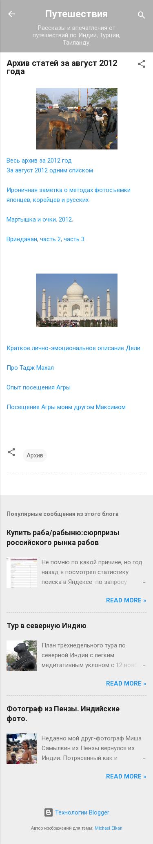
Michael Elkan (108, 828)
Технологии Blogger (76, 812)
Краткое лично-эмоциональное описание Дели (73, 348)
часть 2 (50, 239)
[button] (141, 65)
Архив (35, 455)
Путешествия (76, 14)
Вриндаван (22, 239)
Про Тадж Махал (30, 367)
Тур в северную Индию (46, 625)
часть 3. (75, 239)
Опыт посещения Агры (39, 387)
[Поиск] (141, 16)
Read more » (126, 600)
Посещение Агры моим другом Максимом (66, 407)
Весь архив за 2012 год (39, 160)
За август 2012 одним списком (50, 170)
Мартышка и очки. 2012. (40, 219)
